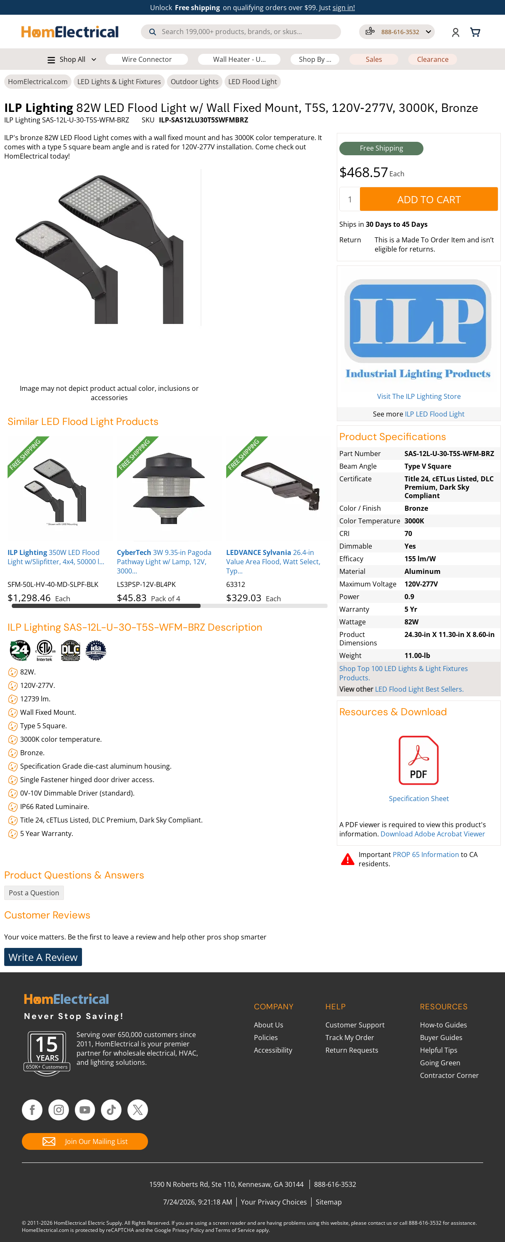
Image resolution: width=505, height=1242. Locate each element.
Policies (266, 1037)
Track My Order (349, 1037)
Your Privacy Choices (274, 1202)
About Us (268, 1025)
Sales (374, 59)
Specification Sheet (419, 798)
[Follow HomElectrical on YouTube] (85, 1109)
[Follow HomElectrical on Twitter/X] (137, 1109)
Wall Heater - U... (239, 59)
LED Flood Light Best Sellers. (419, 689)
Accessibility (273, 1050)
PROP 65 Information (426, 854)
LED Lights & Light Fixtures (119, 81)
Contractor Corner (449, 1075)
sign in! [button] (344, 7)
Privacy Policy (188, 1230)
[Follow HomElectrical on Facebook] (32, 1109)
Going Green (440, 1062)
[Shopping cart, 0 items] (476, 31)
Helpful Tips (438, 1050)
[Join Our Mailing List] (85, 1141)
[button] (397, 32)
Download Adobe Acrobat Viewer (433, 834)
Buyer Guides (441, 1037)
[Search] (152, 32)
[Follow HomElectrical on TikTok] (111, 1109)
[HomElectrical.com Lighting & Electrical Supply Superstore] (66, 999)
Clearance (433, 59)
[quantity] (350, 199)
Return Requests (351, 1050)
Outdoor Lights (195, 81)
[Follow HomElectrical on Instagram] (58, 1109)
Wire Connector (147, 59)
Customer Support (355, 1025)
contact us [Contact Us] (380, 1222)
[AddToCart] (429, 199)
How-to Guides (443, 1025)
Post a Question (34, 892)
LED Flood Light (252, 81)
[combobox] (241, 31)
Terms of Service (235, 1230)
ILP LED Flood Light (435, 414)
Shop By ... (315, 59)
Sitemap (329, 1202)
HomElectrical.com (38, 81)
